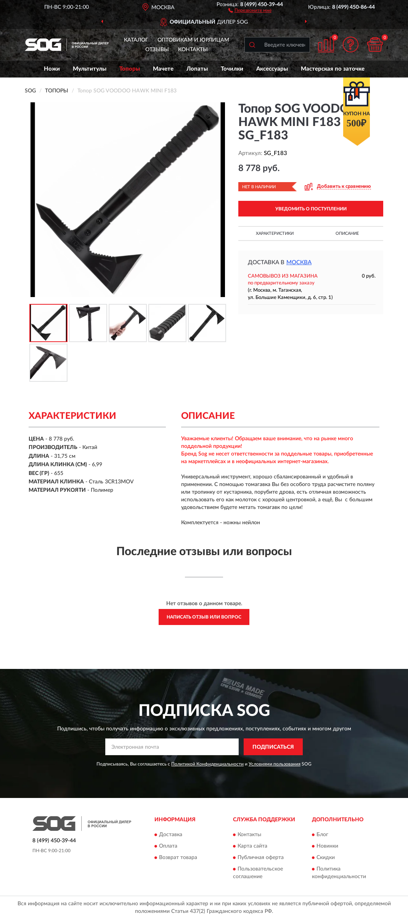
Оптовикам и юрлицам (193, 40)
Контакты (193, 49)
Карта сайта (252, 846)
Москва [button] (299, 262)
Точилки (232, 69)
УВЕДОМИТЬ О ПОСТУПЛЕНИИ (311, 209)
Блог (322, 834)
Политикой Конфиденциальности (207, 764)
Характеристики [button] (275, 233)
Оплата (168, 846)
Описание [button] (347, 233)
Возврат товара (178, 857)
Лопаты (197, 69)
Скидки (325, 857)
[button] (249, 10)
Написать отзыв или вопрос (204, 617)
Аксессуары (272, 69)
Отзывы (157, 49)
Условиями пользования (274, 764)
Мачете (163, 69)
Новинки (327, 846)
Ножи (52, 69)
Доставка (170, 834)
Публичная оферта (261, 857)
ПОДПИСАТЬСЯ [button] (273, 747)
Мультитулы (89, 69)
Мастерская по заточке (333, 69)
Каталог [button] (136, 40)
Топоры (129, 69)
